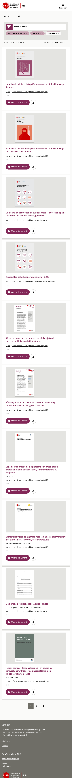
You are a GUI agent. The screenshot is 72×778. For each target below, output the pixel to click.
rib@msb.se (6, 766)
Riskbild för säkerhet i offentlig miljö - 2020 (27, 276)
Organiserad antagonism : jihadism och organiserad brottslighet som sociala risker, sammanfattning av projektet (32, 469)
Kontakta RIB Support (10, 759)
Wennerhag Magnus (14, 543)
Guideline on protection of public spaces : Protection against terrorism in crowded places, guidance (36, 214)
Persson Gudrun (12, 677)
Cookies (5, 746)
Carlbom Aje (23, 607)
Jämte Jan (26, 543)
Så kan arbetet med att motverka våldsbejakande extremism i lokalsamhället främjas (30, 340)
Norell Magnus (11, 607)
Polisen (52, 281)
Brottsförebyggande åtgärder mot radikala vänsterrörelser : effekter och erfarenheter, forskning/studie (36, 538)
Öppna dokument (19, 102)
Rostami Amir (11, 476)
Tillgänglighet (7, 741)
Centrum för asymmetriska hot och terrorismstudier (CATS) (29, 681)
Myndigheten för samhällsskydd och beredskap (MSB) (27, 92)
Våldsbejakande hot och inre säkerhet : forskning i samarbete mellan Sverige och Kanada (31, 404)
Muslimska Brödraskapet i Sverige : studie (27, 603)
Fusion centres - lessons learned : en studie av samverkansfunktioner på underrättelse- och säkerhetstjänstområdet (29, 670)
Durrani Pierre (35, 607)
